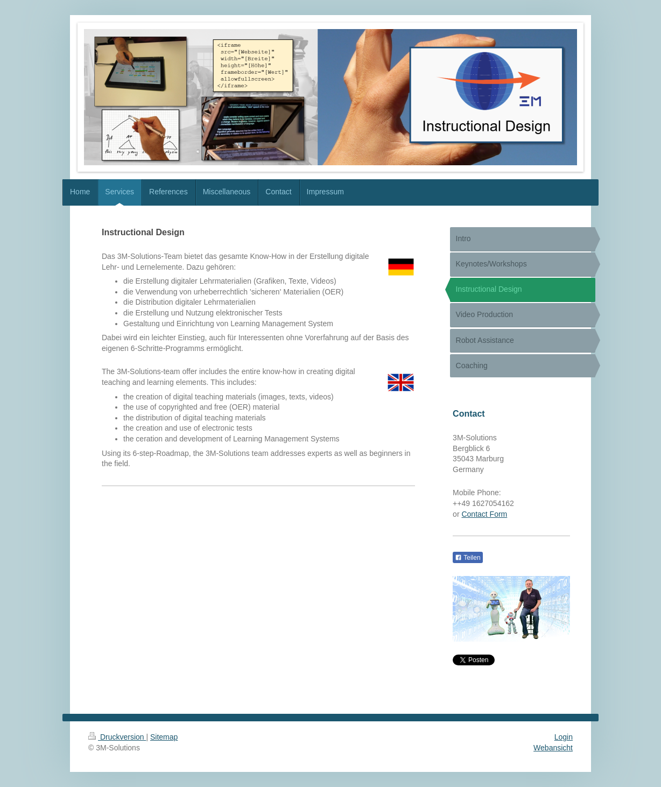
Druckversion (117, 737)
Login (563, 737)
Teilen (467, 557)
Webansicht (553, 747)
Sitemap (164, 737)
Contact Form (484, 514)
